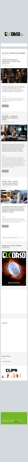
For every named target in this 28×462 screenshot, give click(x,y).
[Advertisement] (14, 15)
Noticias (6, 51)
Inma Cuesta (18, 219)
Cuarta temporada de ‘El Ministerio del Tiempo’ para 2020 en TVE (11, 61)
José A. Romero (7, 187)
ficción (18, 99)
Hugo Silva (22, 99)
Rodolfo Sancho (5, 165)
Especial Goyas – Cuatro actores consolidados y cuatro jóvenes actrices (10, 183)
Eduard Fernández (6, 219)
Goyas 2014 (13, 219)
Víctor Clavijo (11, 166)
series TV (20, 100)
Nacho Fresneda (11, 100)
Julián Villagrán (7, 162)
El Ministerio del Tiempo (11, 99)
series (11, 165)
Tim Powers (15, 165)
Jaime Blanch (4, 100)
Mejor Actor (23, 220)
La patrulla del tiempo (17, 162)
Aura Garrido (5, 98)
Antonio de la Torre (6, 218)
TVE (8, 101)
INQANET (15, 421)
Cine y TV (4, 96)
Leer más (5, 105)
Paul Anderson (19, 164)
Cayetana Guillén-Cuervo (13, 98)
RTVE (17, 100)
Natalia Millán (13, 164)
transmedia (4, 101)
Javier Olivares (20, 161)
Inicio (3, 51)
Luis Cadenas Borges (9, 122)
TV (19, 165)
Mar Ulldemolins (14, 163)
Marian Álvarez (16, 220)
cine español (20, 218)
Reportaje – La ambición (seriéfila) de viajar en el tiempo (10, 117)
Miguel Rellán (22, 163)
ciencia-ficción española (11, 158)
